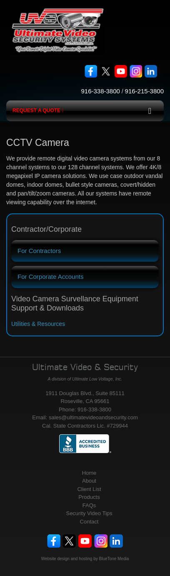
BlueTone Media (114, 558)
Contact (89, 521)
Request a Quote (38, 110)
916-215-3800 (144, 91)
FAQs (89, 505)
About (89, 481)
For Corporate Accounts (50, 276)
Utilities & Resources (38, 324)
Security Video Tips (89, 513)
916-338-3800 (100, 91)
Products (89, 497)
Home (89, 473)
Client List (89, 489)
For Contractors (39, 250)
